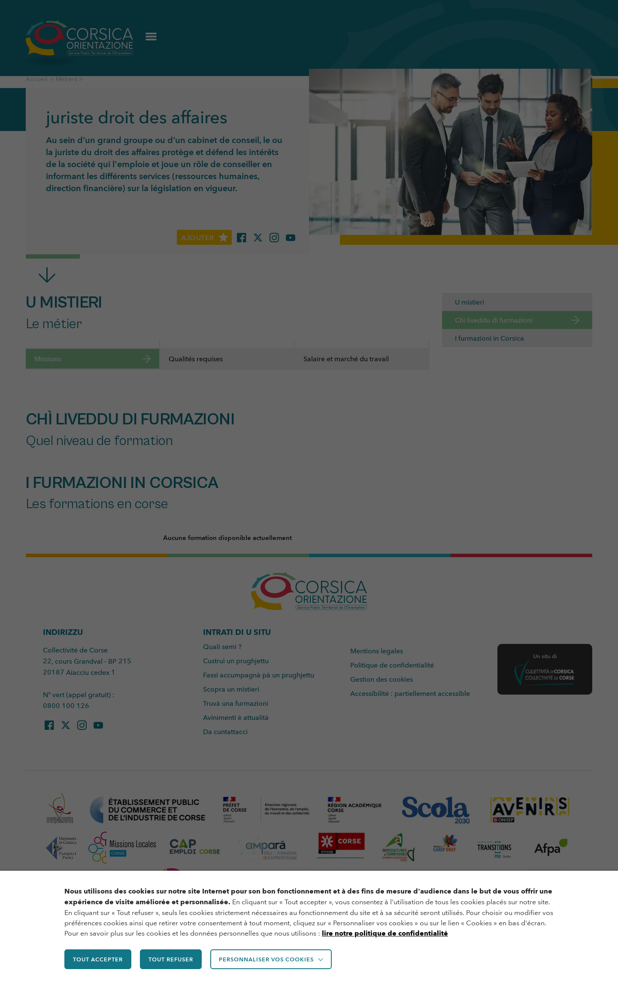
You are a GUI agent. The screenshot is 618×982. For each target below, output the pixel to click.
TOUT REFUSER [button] (173, 959)
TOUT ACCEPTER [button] (99, 959)
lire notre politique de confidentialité (385, 934)
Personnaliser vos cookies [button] (270, 959)
